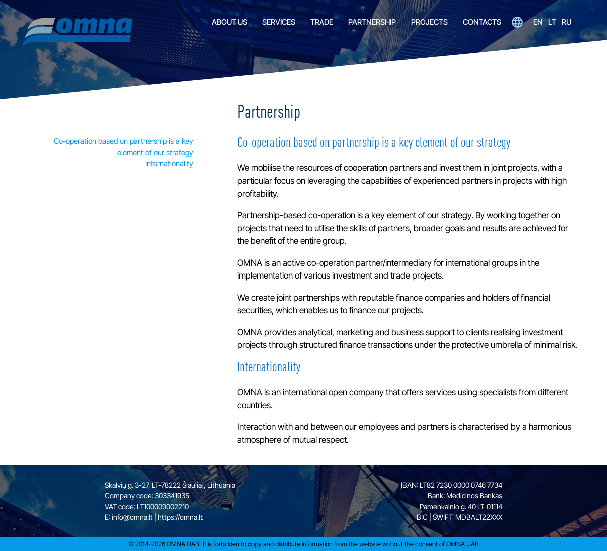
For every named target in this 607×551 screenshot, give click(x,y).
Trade (321, 22)
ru (566, 22)
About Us (229, 22)
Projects (429, 22)
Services (278, 22)
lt (552, 22)
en (538, 22)
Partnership (372, 22)
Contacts (482, 22)
